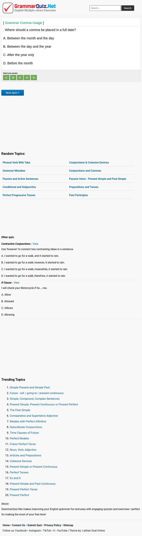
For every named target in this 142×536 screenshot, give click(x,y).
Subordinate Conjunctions (26, 427)
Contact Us (18, 525)
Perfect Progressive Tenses (19, 195)
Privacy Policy (52, 525)
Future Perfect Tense (23, 444)
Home (6, 525)
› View (34, 243)
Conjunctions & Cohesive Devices (89, 162)
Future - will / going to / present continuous (37, 393)
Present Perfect (19, 495)
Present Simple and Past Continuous (33, 483)
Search (127, 8)
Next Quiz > (12, 92)
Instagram (35, 530)
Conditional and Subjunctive (19, 187)
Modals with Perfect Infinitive (28, 421)
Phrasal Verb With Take (16, 162)
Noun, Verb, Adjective (23, 449)
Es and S (15, 478)
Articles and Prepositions (25, 455)
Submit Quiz (34, 525)
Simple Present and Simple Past (30, 387)
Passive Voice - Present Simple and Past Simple (97, 178)
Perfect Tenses (19, 472)
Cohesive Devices (21, 461)
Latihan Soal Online (93, 530)
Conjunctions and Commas (85, 170)
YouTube (62, 530)
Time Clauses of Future (24, 432)
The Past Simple (20, 410)
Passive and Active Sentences (20, 178)
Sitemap (68, 525)
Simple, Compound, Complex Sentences (35, 398)
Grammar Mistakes (14, 170)
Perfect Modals (19, 438)
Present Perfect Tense (23, 489)
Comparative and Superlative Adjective (34, 415)
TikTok (47, 530)
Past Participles (78, 195)
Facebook (21, 530)
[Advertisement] (71, 123)
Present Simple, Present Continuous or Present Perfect (44, 404)
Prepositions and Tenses (83, 187)
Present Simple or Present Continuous (33, 466)
